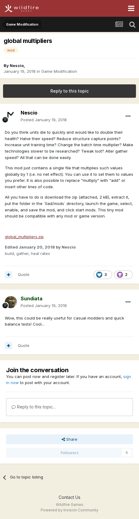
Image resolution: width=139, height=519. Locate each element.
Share (69, 439)
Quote (23, 274)
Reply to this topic (69, 91)
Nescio (17, 65)
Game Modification (59, 71)
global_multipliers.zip (24, 236)
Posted (44, 119)
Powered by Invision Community (69, 510)
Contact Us (69, 497)
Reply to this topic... (34, 406)
